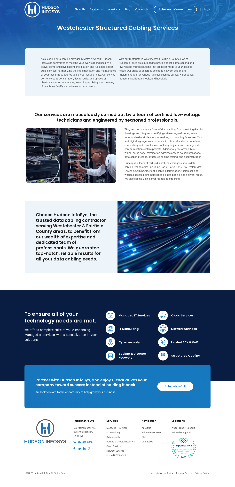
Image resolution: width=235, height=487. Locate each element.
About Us (80, 9)
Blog (127, 9)
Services (96, 9)
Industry (114, 9)
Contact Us (141, 9)
